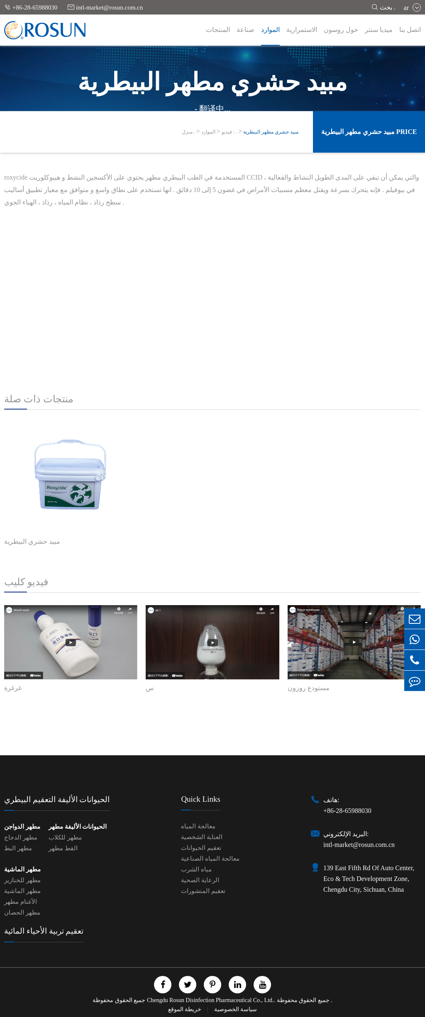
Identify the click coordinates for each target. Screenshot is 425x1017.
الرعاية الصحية (200, 880)
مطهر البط (18, 848)
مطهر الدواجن (22, 826)
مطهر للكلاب (65, 837)
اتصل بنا (410, 29)
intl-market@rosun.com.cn (105, 7)
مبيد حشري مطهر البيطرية (270, 132)
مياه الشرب (196, 869)
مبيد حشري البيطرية (32, 541)
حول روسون (341, 29)
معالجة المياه (198, 826)
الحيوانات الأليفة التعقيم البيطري (57, 799)
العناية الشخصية (201, 837)
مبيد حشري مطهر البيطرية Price (369, 131)
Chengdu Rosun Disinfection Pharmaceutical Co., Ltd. (210, 1000)
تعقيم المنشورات (203, 891)
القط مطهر (63, 848)
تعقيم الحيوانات (201, 847)
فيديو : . (229, 132)
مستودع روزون (309, 687)
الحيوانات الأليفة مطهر (78, 826)
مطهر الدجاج (20, 837)
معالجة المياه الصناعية (210, 858)
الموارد (270, 29)
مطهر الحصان (22, 912)
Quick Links (200, 799)
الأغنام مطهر (20, 901)
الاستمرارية (301, 29)
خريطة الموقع (185, 1009)
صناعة (245, 29)
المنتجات (218, 29)
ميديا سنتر (379, 29)
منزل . (188, 132)
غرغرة (13, 687)
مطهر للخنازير (22, 880)
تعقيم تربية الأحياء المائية (43, 931)
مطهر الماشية (22, 869)
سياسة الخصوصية (235, 1009)
